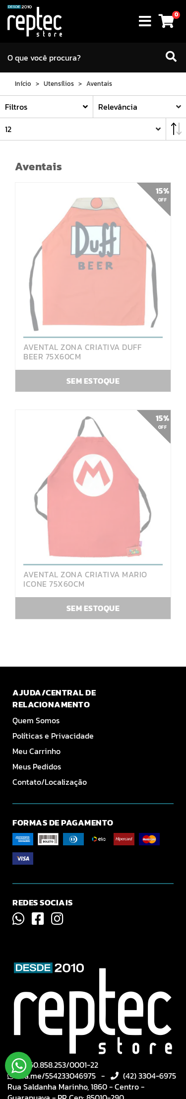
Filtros (16, 107)
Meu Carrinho (36, 751)
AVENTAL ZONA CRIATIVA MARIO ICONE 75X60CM (85, 579)
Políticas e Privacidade (53, 736)
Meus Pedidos (36, 766)
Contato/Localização (49, 782)
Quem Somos (36, 720)
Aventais (99, 84)
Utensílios (59, 84)
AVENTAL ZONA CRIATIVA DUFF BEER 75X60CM (82, 352)
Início (23, 84)
